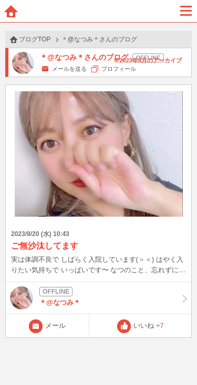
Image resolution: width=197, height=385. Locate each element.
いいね (148, 325)
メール (55, 325)
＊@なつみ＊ (98, 297)
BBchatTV (98, 11)
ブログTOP (34, 39)
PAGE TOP (178, 356)
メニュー (186, 11)
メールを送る (69, 69)
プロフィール (118, 69)
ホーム (11, 11)
